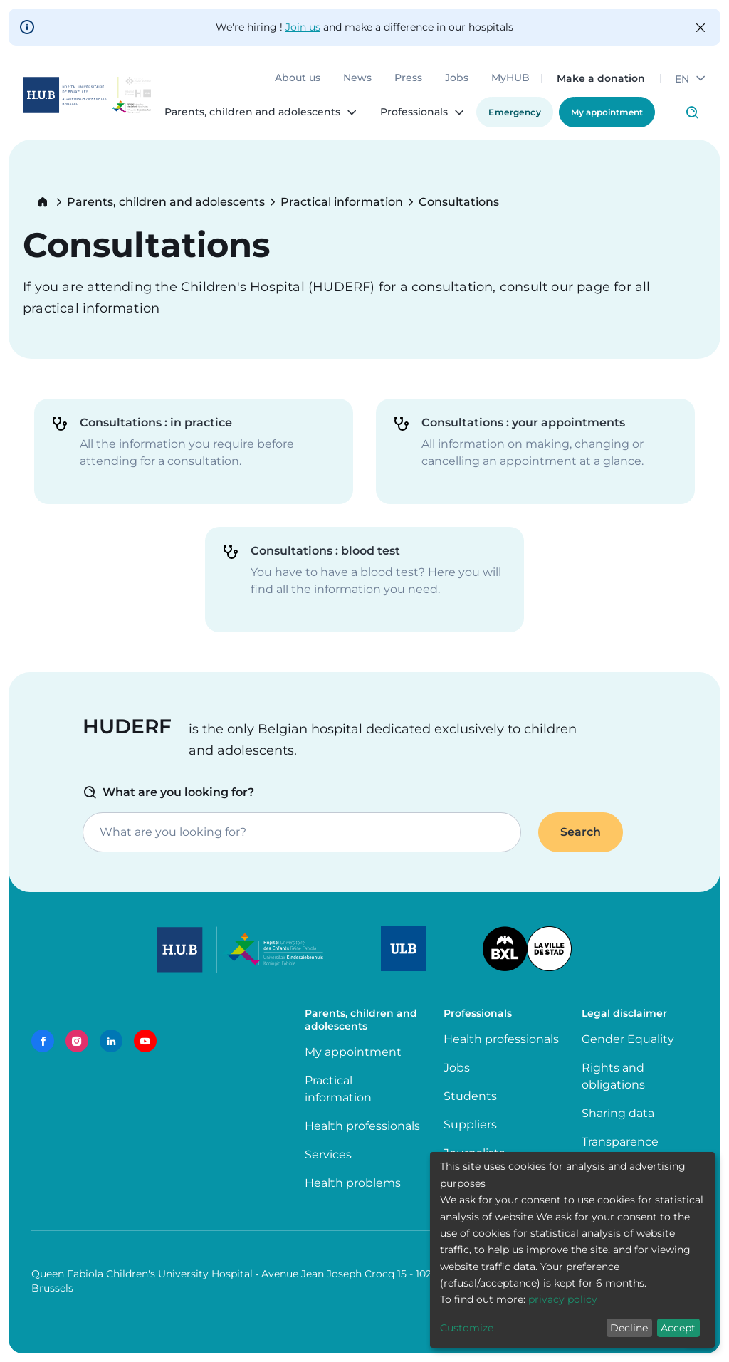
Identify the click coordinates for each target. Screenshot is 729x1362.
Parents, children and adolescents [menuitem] (252, 112)
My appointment (607, 112)
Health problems (353, 1183)
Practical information (341, 202)
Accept (678, 1327)
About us (297, 78)
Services (328, 1154)
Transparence (620, 1141)
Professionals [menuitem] (414, 112)
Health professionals (362, 1126)
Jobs (456, 78)
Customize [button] (466, 1327)
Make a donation (601, 78)
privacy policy (562, 1299)
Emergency (514, 112)
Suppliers (470, 1124)
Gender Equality (628, 1039)
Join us (302, 27)
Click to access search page (692, 112)
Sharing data (618, 1113)
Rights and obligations (613, 1076)
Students (470, 1096)
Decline (629, 1327)
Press (408, 78)
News (357, 78)
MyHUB (510, 78)
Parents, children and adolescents (166, 202)
